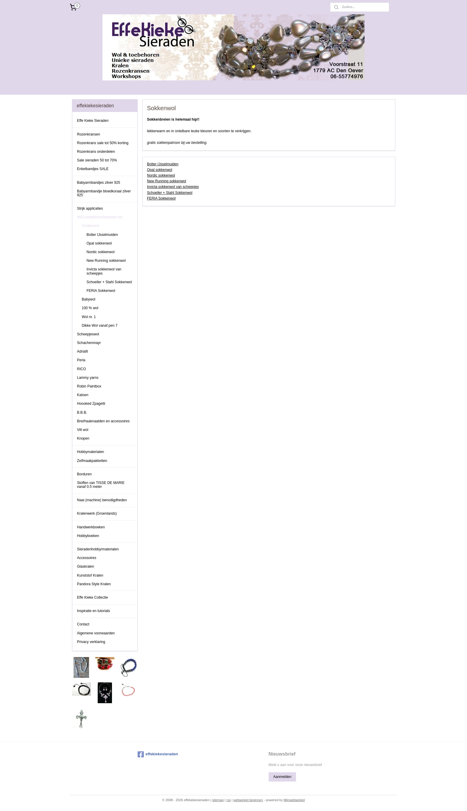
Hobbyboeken (88, 536)
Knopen (83, 438)
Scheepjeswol (88, 334)
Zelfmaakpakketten (92, 461)
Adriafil (82, 351)
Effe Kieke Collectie (92, 597)
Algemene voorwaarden (96, 633)
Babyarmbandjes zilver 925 (98, 182)
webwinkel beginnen (248, 800)
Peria (81, 360)
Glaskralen (85, 566)
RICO (81, 369)
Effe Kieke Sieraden (93, 121)
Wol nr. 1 (89, 317)
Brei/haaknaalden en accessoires (103, 421)
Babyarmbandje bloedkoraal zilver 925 (104, 193)
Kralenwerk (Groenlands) (97, 513)
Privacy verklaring (91, 642)
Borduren (84, 474)
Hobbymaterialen (90, 452)
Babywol (88, 299)
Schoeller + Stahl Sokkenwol (169, 193)
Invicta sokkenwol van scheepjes (173, 187)
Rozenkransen (88, 134)
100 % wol (90, 308)
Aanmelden (282, 777)
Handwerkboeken (91, 527)
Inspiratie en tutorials (93, 611)
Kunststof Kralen (90, 575)
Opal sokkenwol (159, 170)
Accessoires (86, 558)
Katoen (82, 395)
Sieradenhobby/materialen (98, 549)
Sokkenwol (90, 226)
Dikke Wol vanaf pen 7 (100, 325)
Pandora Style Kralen (94, 584)
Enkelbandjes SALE (93, 169)
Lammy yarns (88, 378)
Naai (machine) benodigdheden (102, 500)
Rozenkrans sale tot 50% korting (103, 143)
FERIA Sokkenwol (161, 198)
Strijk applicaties (90, 208)
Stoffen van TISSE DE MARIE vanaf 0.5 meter (101, 485)
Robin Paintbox (89, 386)
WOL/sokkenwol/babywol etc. (100, 217)
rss (228, 800)
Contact (83, 624)
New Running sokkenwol (166, 181)
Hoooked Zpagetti (91, 403)
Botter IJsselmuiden (162, 164)
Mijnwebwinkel (294, 800)
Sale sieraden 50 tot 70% (97, 160)
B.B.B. (82, 412)
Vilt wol (82, 430)
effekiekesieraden (158, 754)
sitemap (218, 800)
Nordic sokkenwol (161, 175)
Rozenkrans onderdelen (96, 152)
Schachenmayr (89, 343)
